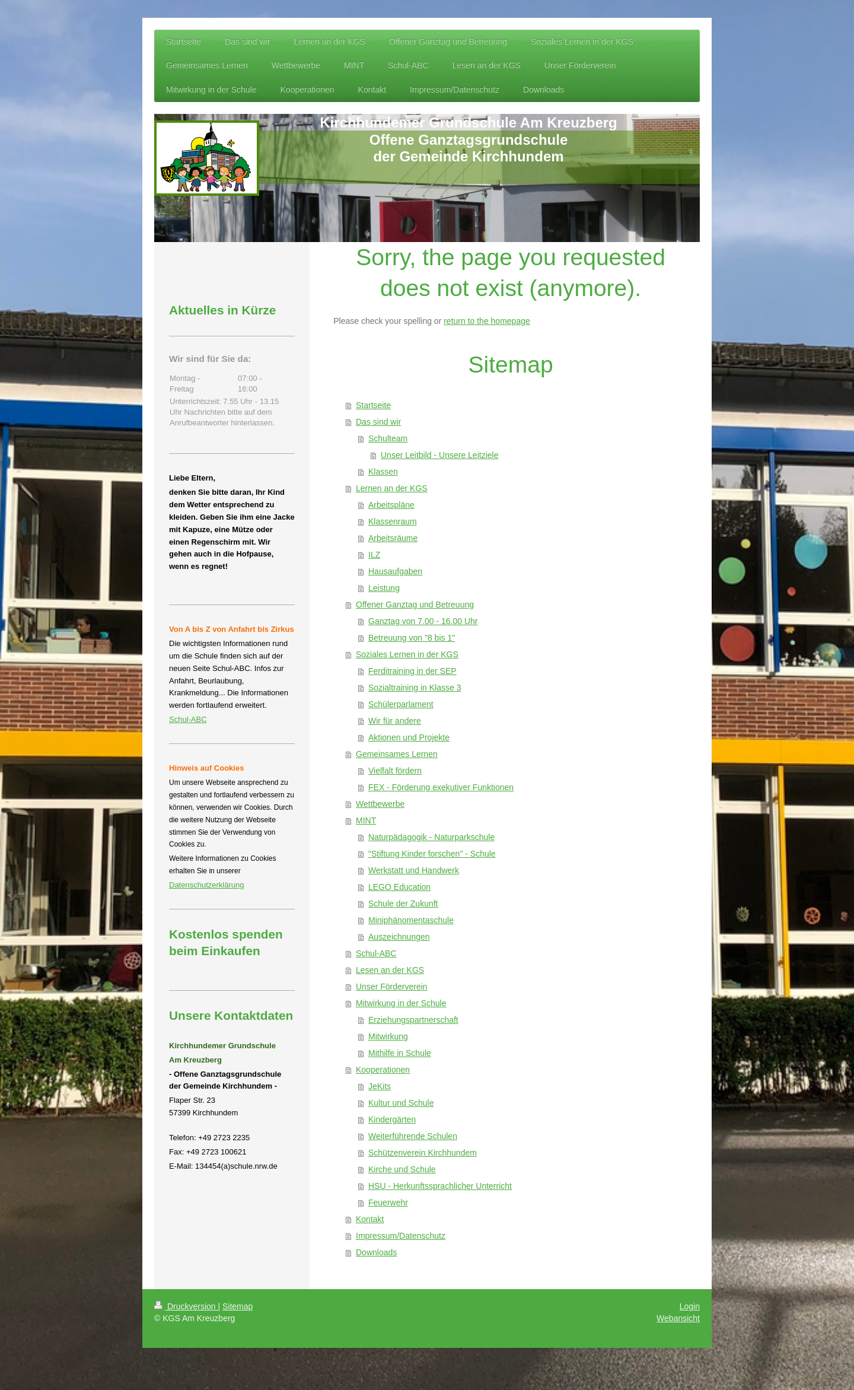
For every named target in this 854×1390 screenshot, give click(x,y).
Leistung (384, 588)
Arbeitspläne (391, 505)
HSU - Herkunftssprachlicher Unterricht (440, 1186)
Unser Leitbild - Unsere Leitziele (439, 455)
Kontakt (370, 1219)
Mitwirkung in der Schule (401, 1003)
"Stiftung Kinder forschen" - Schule (432, 853)
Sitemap (237, 1306)
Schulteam (387, 438)
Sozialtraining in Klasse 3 (414, 687)
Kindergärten (392, 1119)
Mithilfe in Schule (399, 1053)
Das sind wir (378, 422)
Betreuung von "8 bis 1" (411, 637)
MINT (366, 820)
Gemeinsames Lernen (397, 754)
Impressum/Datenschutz (400, 1235)
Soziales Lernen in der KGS (407, 654)
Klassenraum (392, 521)
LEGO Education (399, 887)
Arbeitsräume (393, 538)
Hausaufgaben (395, 571)
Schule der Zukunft (403, 903)
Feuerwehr (388, 1202)
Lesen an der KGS (390, 970)
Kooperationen (383, 1069)
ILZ (374, 554)
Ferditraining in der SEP (412, 671)
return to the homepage (487, 321)
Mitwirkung (388, 1036)
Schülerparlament (401, 704)
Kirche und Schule (402, 1169)
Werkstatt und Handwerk (413, 870)
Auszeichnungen (399, 936)
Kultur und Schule (401, 1103)
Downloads (376, 1252)
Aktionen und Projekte (409, 737)
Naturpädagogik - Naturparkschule (431, 837)
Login (690, 1306)
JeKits (379, 1086)
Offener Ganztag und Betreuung (415, 604)
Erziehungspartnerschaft (413, 1020)
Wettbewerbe (380, 804)
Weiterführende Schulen (412, 1136)
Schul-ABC (376, 953)
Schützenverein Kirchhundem (422, 1152)
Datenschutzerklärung (206, 884)
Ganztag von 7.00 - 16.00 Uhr (422, 621)
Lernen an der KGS (392, 488)
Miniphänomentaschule (411, 920)
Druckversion (186, 1306)
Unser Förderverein (392, 986)
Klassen (383, 471)
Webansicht (678, 1318)
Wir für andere (394, 721)
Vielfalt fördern (395, 770)
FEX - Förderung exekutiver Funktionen (441, 787)
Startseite (373, 405)
